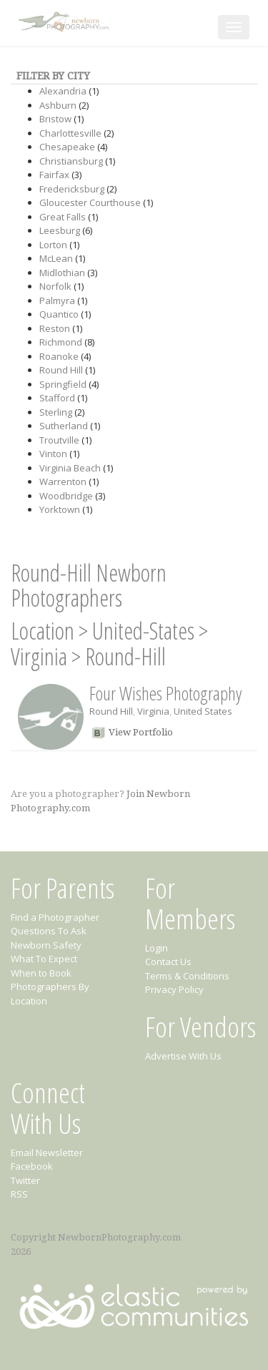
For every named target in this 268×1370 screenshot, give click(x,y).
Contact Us (168, 961)
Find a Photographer (55, 917)
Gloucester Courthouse (90, 202)
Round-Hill (125, 656)
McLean (56, 258)
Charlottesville (70, 133)
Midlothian (62, 272)
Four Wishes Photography (165, 693)
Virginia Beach (70, 467)
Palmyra (57, 300)
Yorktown (59, 509)
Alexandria (62, 90)
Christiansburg (71, 161)
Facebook (32, 1166)
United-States (143, 631)
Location (42, 631)
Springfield (62, 384)
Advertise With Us (183, 1055)
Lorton (53, 244)
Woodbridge (66, 495)
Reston (54, 328)
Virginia (39, 656)
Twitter (25, 1180)
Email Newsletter (47, 1152)
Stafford (57, 397)
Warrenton (62, 481)
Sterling (55, 412)
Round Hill (61, 369)
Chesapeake (67, 146)
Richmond (60, 342)
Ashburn (57, 105)
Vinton (53, 453)
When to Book (41, 973)
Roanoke (59, 356)
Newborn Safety (46, 945)
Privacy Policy (174, 989)
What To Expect (44, 958)
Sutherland (63, 425)
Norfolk (55, 286)
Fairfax (54, 174)
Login (156, 947)
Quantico (59, 314)
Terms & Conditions (187, 975)
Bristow (55, 118)
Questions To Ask (48, 930)
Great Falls (62, 216)
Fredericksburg (71, 188)
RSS (19, 1194)
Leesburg (59, 230)
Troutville (59, 440)
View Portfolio (141, 732)
